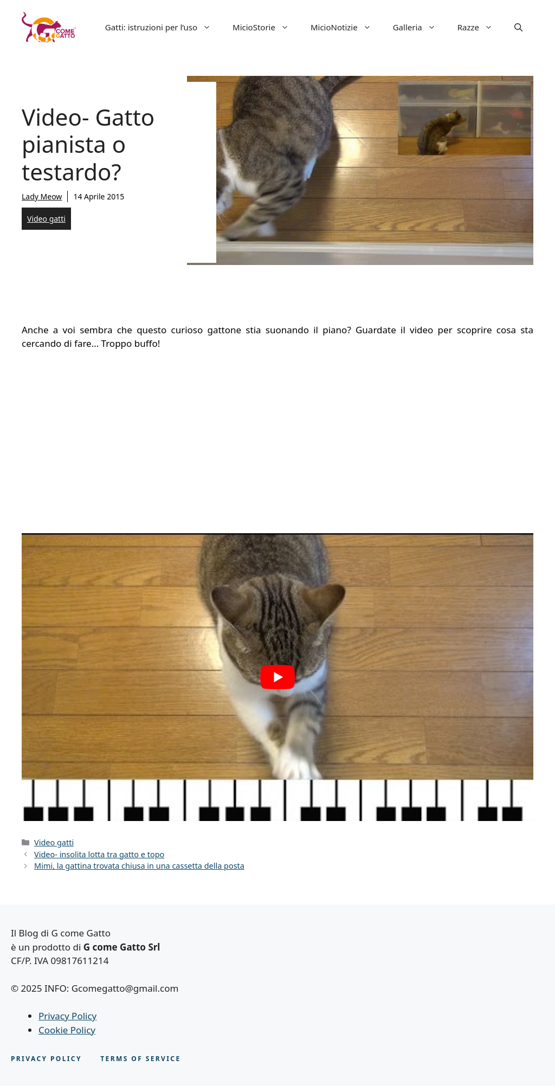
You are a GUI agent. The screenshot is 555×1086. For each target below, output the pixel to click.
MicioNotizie (346, 27)
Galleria (420, 27)
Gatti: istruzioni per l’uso (163, 27)
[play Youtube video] (277, 677)
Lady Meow (42, 196)
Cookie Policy (66, 1030)
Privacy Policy (67, 1016)
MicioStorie (266, 27)
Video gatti (46, 219)
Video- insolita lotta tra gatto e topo (99, 854)
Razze (480, 27)
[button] (518, 27)
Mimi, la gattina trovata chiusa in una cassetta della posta (139, 866)
